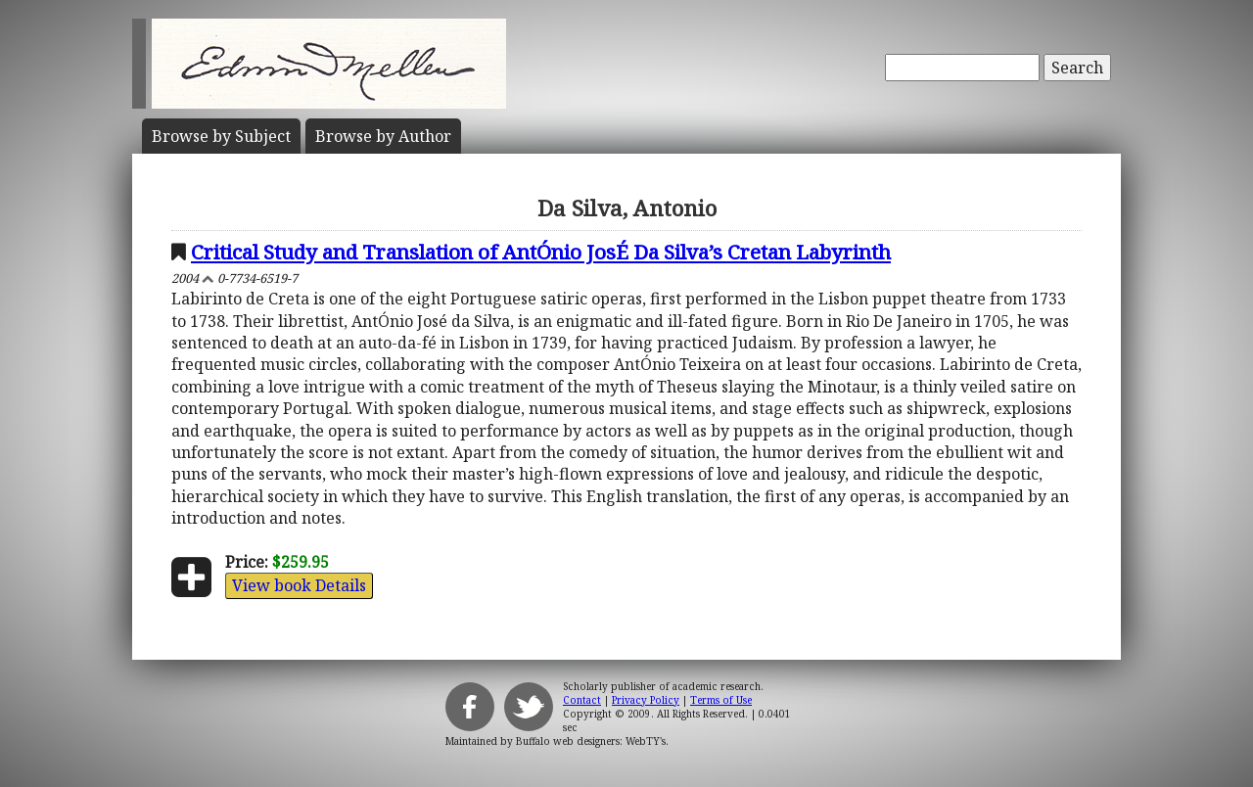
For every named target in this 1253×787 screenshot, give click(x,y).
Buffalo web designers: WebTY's (591, 741)
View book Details (299, 585)
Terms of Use (721, 700)
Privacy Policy (645, 700)
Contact (582, 700)
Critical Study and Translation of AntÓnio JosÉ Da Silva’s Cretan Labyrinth (541, 251)
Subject (221, 136)
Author (383, 136)
